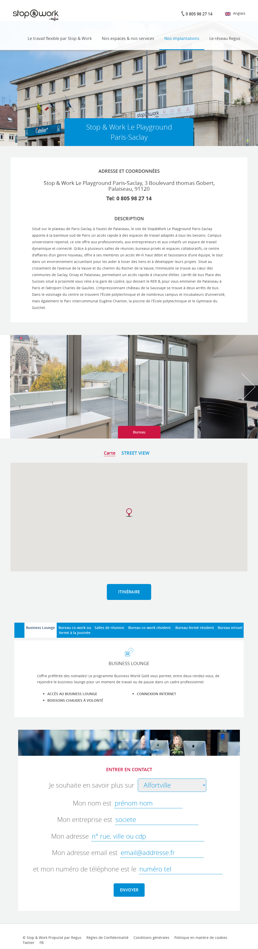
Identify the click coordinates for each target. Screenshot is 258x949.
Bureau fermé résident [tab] (194, 627)
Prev (9, 386)
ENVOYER (129, 890)
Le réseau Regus (224, 38)
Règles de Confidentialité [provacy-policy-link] (107, 937)
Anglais (235, 13)
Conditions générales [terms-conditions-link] (151, 937)
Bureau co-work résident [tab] (149, 627)
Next (248, 386)
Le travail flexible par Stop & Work (60, 38)
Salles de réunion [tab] (109, 627)
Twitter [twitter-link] (29, 942)
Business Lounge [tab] (40, 627)
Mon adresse (70, 836)
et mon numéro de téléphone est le (84, 869)
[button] (129, 512)
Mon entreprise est (84, 819)
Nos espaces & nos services (128, 38)
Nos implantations (181, 38)
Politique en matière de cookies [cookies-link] (200, 937)
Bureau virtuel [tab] (230, 627)
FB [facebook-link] (42, 942)
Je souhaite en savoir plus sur (91, 785)
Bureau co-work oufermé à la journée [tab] (74, 630)
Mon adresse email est (85, 852)
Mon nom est (92, 803)
